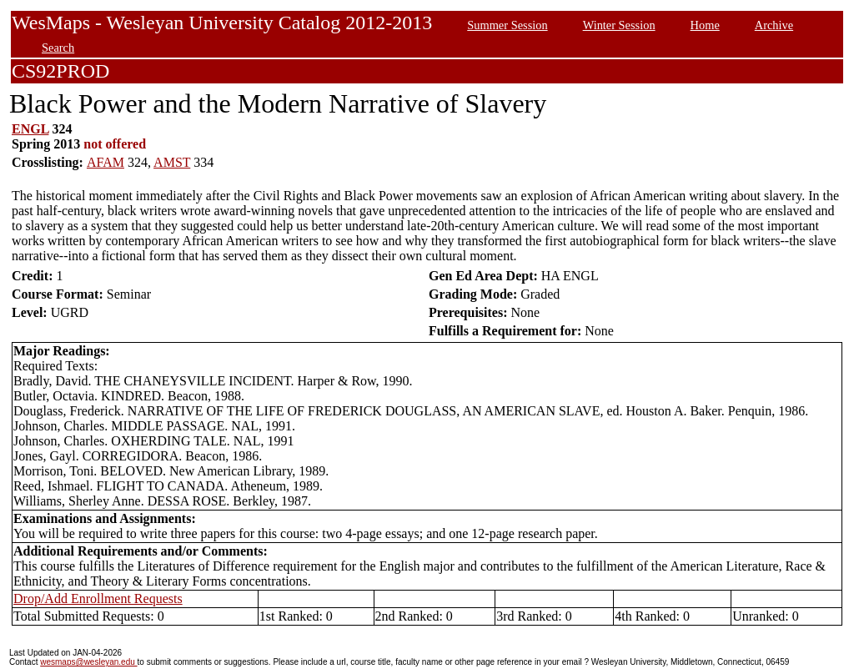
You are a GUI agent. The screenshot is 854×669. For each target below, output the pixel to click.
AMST (171, 162)
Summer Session (507, 25)
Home (705, 25)
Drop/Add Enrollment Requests (98, 598)
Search (58, 47)
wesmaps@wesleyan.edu (88, 661)
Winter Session (619, 25)
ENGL (30, 129)
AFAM (105, 162)
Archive (774, 25)
